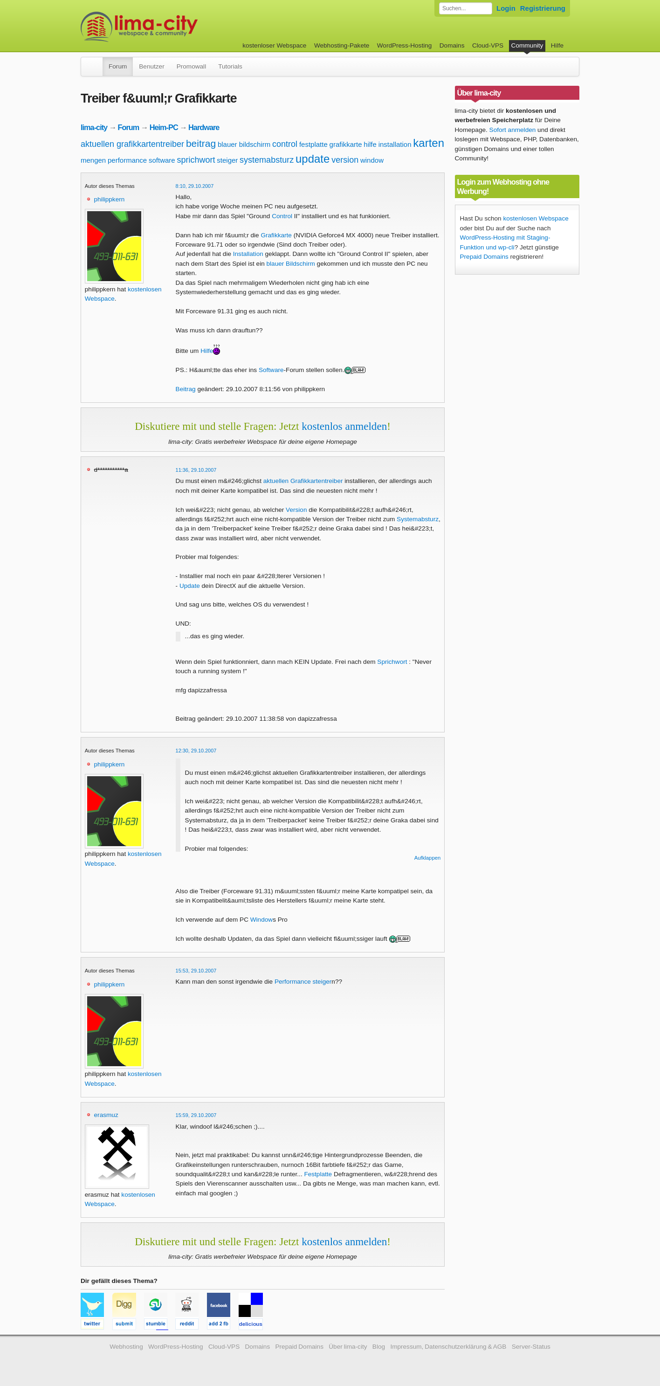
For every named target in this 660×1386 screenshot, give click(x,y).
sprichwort (196, 160)
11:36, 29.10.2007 (196, 470)
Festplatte (318, 1174)
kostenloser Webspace (274, 45)
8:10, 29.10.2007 (195, 186)
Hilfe (557, 45)
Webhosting (126, 1346)
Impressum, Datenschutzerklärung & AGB (448, 1346)
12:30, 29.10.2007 (196, 750)
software (162, 160)
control (284, 144)
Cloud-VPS (487, 45)
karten (428, 143)
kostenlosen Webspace (535, 218)
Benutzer (151, 66)
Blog (378, 1346)
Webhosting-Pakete (341, 45)
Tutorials (230, 66)
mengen (93, 160)
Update (189, 585)
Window (261, 919)
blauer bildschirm (244, 144)
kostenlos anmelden (344, 426)
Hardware (203, 127)
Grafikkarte (276, 235)
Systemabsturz (418, 519)
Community (527, 45)
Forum (118, 66)
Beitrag (186, 389)
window (372, 160)
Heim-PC (164, 127)
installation (395, 144)
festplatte (313, 144)
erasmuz (106, 1114)
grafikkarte (346, 144)
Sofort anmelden (512, 129)
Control (282, 216)
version (344, 160)
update (313, 158)
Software (271, 369)
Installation (248, 253)
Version (296, 509)
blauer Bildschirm (291, 263)
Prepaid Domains (484, 256)
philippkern (109, 199)
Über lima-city (348, 1346)
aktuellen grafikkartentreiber (132, 144)
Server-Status (531, 1346)
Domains (452, 45)
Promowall (191, 66)
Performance (293, 981)
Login (506, 8)
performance (127, 160)
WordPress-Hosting (404, 45)
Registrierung (542, 8)
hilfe (370, 144)
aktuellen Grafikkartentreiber (303, 480)
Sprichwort (392, 661)
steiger (227, 160)
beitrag (201, 143)
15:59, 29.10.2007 (196, 1115)
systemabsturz (267, 160)
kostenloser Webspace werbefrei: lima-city (174, 27)
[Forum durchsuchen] (465, 8)
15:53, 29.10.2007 (196, 970)
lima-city (94, 127)
